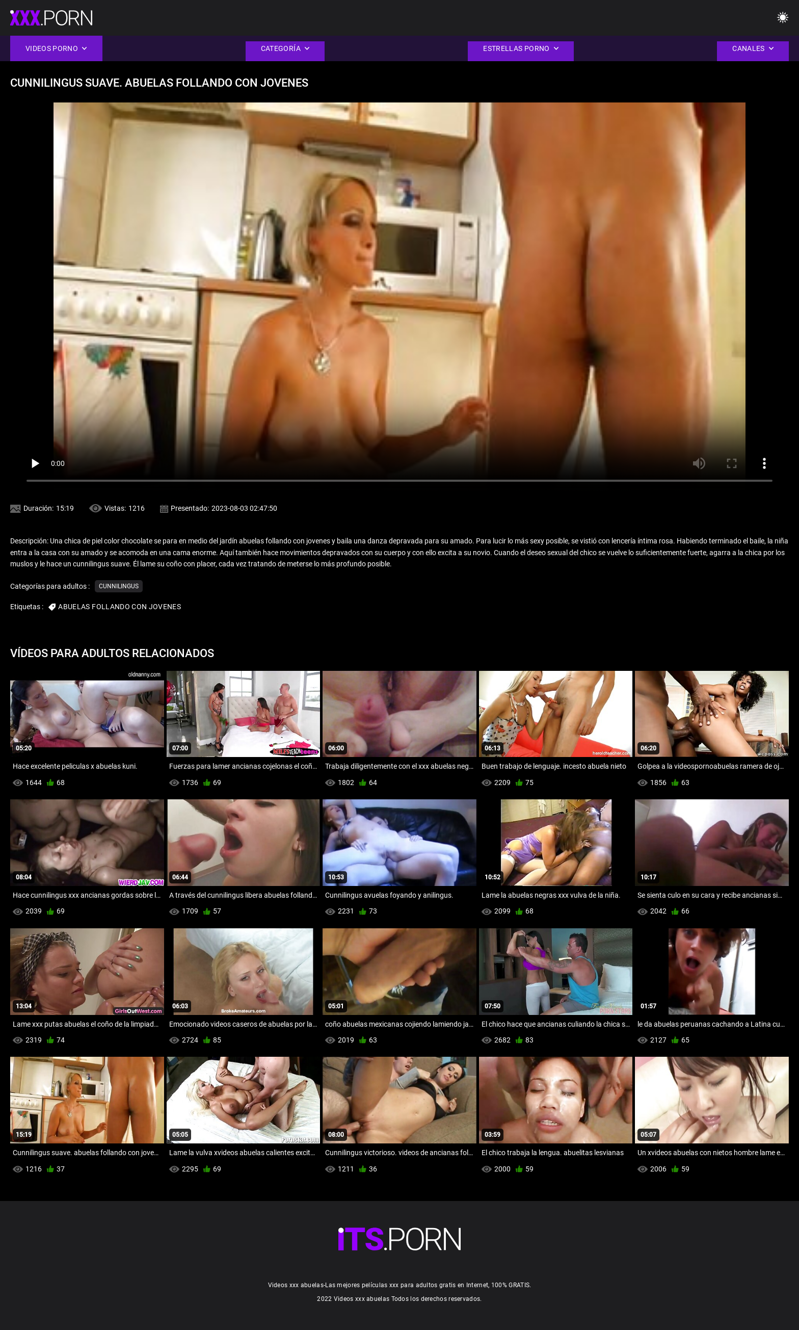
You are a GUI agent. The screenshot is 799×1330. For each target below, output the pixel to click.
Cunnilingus (119, 586)
